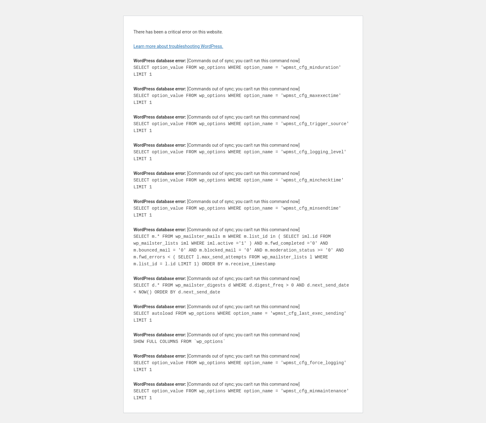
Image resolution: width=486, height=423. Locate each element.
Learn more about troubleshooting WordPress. (178, 46)
